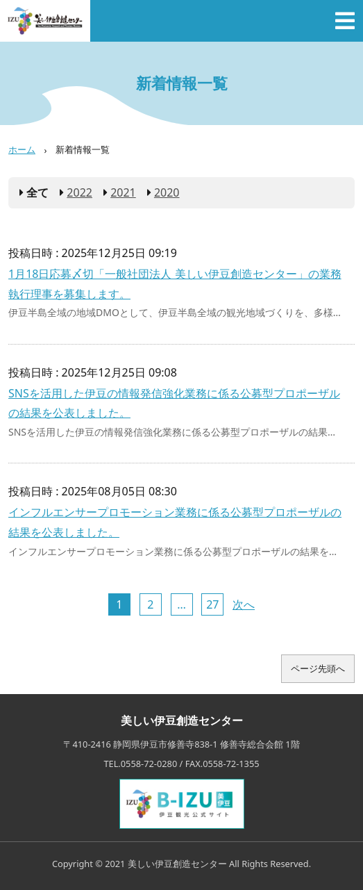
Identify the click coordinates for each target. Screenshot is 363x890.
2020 (167, 192)
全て (37, 192)
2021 (123, 192)
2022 (79, 192)
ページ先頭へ (318, 668)
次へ (244, 604)
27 (212, 604)
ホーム (21, 149)
